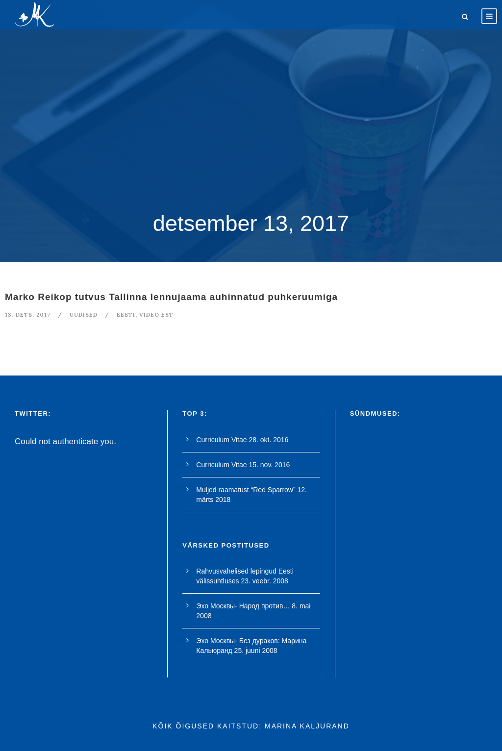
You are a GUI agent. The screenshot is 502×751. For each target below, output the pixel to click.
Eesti (126, 314)
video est (156, 314)
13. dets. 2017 (27, 314)
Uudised (84, 314)
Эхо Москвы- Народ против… (243, 606)
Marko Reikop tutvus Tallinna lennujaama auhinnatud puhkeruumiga (171, 297)
